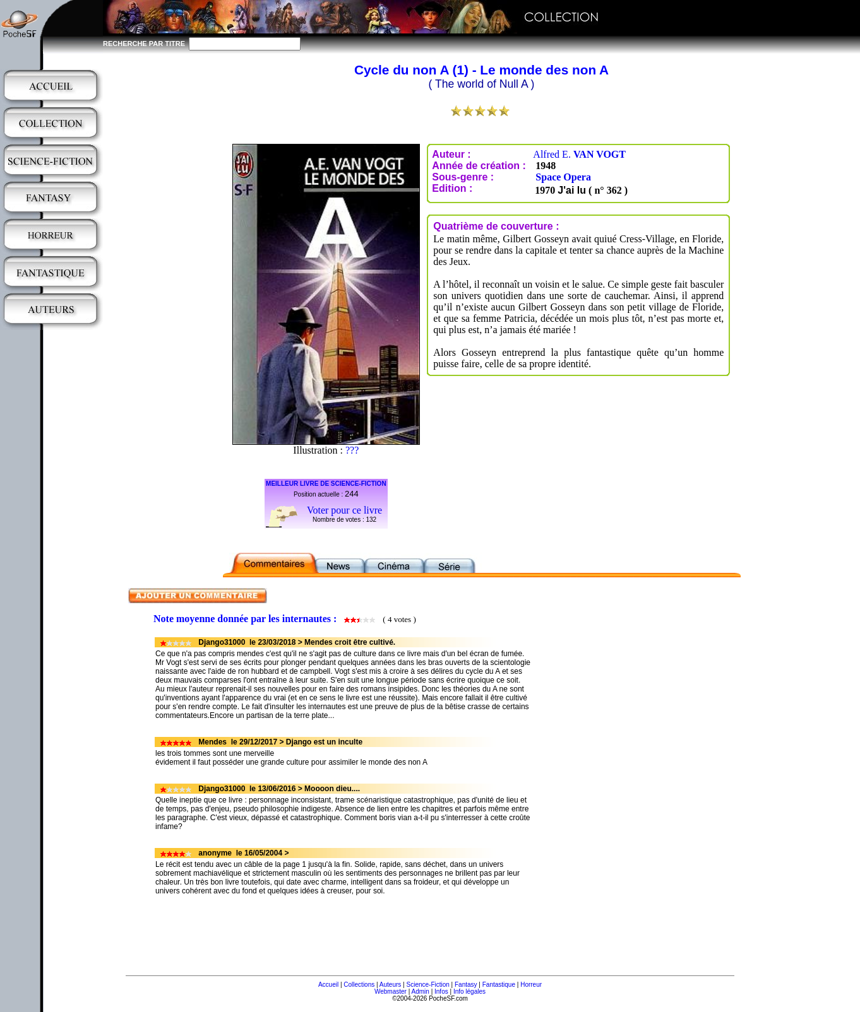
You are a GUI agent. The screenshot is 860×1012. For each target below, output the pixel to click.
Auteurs (390, 984)
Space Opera (563, 177)
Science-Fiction (427, 984)
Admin (420, 991)
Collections (358, 984)
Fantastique (498, 984)
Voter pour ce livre (344, 510)
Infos (441, 991)
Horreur (531, 984)
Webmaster (390, 991)
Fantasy (466, 984)
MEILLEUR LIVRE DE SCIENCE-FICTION (326, 483)
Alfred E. (579, 154)
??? (352, 450)
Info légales (469, 991)
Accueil (328, 984)
